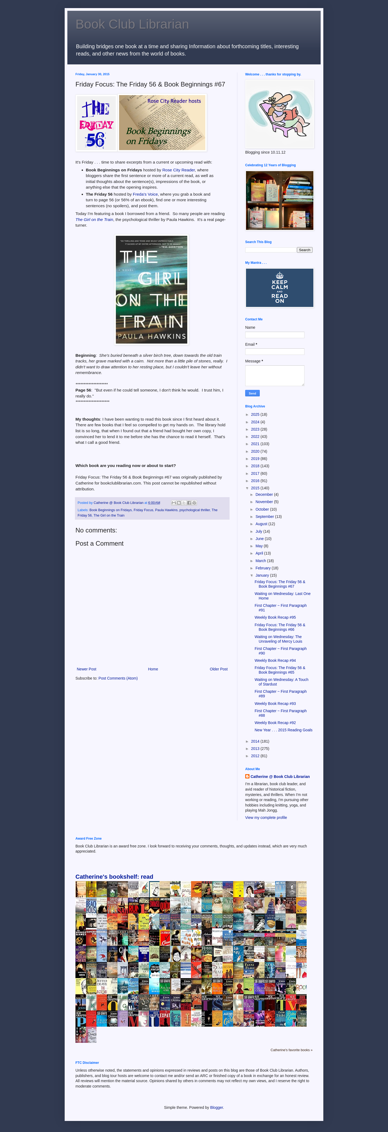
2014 (256, 741)
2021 (256, 444)
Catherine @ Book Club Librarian (280, 776)
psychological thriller (194, 510)
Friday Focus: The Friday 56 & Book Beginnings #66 (280, 627)
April (259, 553)
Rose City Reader (178, 170)
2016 (256, 481)
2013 (256, 748)
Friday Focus (143, 510)
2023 (256, 429)
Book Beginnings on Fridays (110, 510)
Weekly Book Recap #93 (275, 703)
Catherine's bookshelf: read (114, 876)
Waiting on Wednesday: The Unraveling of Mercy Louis (278, 639)
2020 (256, 451)
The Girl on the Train (94, 219)
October (262, 509)
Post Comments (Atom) (118, 678)
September (265, 516)
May (259, 546)
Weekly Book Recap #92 (275, 723)
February (263, 568)
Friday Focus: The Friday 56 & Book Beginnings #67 (280, 584)
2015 (256, 488)
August (261, 524)
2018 (256, 466)
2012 (256, 756)
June (260, 538)
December (264, 494)
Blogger (216, 1107)
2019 (256, 458)
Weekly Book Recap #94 (275, 660)
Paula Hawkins (166, 510)
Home (153, 669)
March (261, 561)
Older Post (219, 669)
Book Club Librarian (132, 24)
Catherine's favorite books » (292, 1050)
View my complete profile (266, 817)
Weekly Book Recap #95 (275, 617)
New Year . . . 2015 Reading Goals (284, 730)
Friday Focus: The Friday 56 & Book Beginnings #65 (280, 670)
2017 (256, 473)
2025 (256, 414)
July (259, 531)
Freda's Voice (145, 194)
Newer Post (86, 669)
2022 (256, 436)
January (262, 575)
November (264, 502)
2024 (256, 422)
